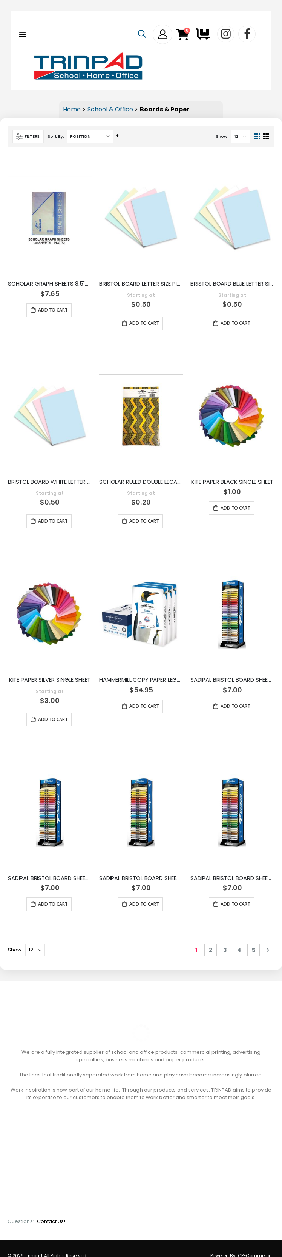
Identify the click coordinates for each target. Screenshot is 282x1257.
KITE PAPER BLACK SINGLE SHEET (232, 482)
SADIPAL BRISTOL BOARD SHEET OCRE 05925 (50, 878)
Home (72, 109)
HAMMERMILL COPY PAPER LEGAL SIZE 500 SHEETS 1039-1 (141, 680)
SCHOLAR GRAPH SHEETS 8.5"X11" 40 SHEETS (50, 283)
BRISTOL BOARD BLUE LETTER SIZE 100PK (232, 283)
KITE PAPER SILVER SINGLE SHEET (50, 680)
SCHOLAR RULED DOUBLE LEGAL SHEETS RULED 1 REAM (141, 482)
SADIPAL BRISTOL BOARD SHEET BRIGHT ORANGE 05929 (232, 680)
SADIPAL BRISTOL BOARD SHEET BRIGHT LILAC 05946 (232, 878)
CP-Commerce (254, 1241)
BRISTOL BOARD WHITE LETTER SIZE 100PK (50, 482)
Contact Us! (51, 1206)
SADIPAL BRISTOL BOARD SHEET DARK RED (141, 878)
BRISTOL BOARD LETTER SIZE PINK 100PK (141, 283)
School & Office (110, 110)
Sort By (55, 136)
